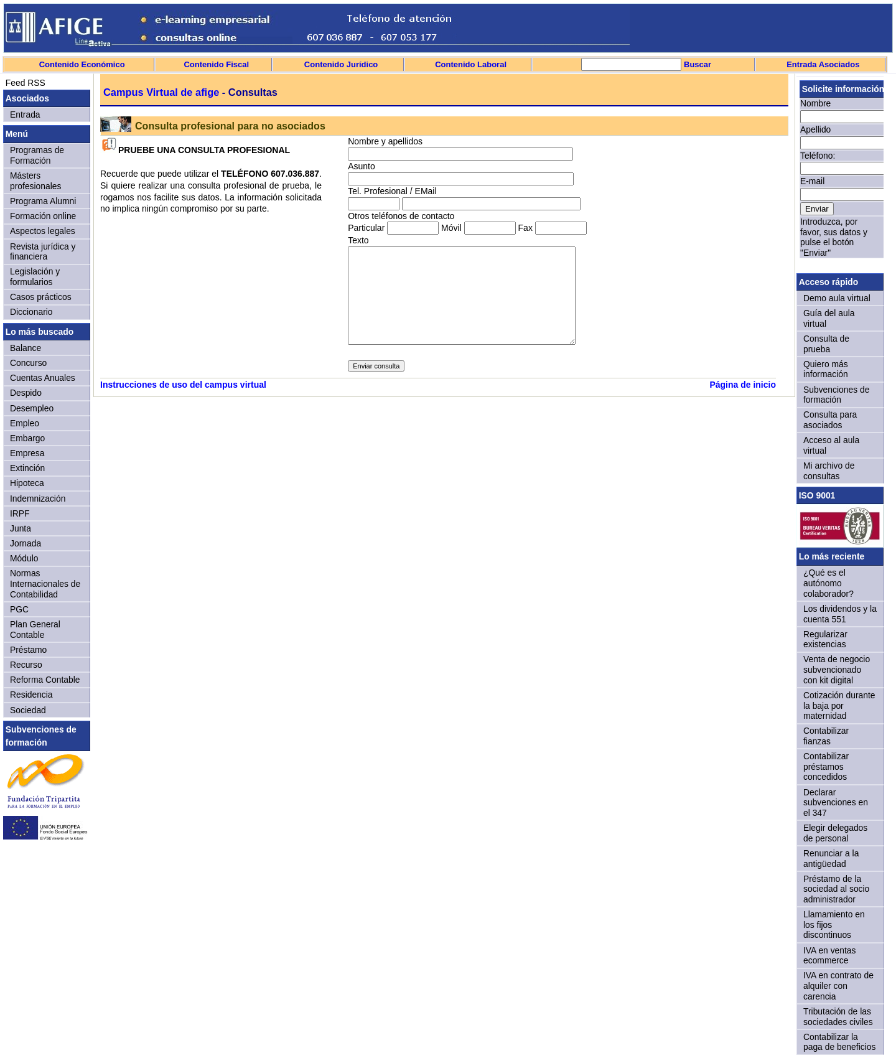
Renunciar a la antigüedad (831, 858)
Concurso (28, 363)
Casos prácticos (41, 297)
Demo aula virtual (836, 298)
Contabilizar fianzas (826, 736)
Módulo (24, 558)
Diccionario (31, 312)
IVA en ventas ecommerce (829, 955)
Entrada (25, 114)
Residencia (31, 695)
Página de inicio (742, 385)
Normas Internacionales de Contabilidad (45, 583)
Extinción (27, 468)
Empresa (27, 453)
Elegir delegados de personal (835, 833)
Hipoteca (27, 483)
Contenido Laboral (470, 64)
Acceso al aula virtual (831, 445)
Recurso (26, 665)
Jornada (25, 543)
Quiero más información (825, 369)
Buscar (696, 64)
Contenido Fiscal (216, 64)
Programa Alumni (43, 201)
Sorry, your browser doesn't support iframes (840, 173)
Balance (25, 348)
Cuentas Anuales (42, 378)
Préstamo (28, 650)
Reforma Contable (45, 680)
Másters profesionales (35, 181)
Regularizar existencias (825, 639)
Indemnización (37, 498)
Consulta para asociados (830, 420)
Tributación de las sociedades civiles (838, 1016)
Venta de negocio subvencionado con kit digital (836, 669)
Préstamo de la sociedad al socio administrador (836, 889)
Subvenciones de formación (836, 395)
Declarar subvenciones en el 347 (835, 802)
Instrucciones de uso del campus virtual (183, 385)
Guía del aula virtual (828, 318)
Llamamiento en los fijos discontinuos (834, 924)
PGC (19, 609)
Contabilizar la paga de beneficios (839, 1042)
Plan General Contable (35, 629)
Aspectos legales (42, 231)
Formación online (43, 216)
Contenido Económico (82, 64)
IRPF (20, 513)
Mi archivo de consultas (828, 471)
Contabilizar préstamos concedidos (826, 766)
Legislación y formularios (35, 276)
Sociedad (28, 710)
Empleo (24, 423)
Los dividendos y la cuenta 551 (840, 614)
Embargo (27, 438)
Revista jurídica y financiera (43, 251)
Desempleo (32, 408)
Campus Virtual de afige (161, 92)
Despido (26, 393)
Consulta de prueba (826, 344)
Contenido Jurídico (341, 64)
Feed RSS (24, 83)
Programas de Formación (37, 155)
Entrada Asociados (822, 64)
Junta (20, 528)
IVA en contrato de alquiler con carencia (838, 985)
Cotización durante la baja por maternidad (839, 705)
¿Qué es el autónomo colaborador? (828, 583)
